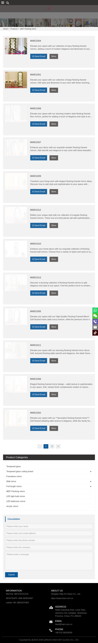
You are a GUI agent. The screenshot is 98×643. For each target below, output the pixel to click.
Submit (11, 575)
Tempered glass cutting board (19, 471)
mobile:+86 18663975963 (17, 603)
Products (13, 29)
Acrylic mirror (12, 506)
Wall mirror (11, 481)
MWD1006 (35, 379)
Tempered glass (13, 466)
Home (5, 29)
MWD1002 (35, 413)
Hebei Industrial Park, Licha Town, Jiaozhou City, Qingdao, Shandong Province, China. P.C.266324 (71, 613)
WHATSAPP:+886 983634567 (19, 598)
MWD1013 (35, 277)
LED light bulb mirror (15, 496)
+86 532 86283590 (63, 633)
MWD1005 (35, 311)
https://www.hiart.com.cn (62, 598)
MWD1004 (35, 41)
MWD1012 (35, 210)
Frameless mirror (14, 476)
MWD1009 (35, 176)
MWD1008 (35, 108)
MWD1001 (35, 74)
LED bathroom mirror (15, 501)
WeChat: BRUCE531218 (17, 594)
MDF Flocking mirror (15, 491)
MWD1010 (35, 243)
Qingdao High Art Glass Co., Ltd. (66, 594)
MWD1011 (35, 345)
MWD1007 (35, 142)
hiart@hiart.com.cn (63, 624)
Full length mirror (14, 486)
